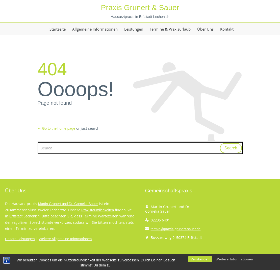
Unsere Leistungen (20, 239)
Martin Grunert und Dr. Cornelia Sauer (68, 204)
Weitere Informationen (234, 264)
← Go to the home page (56, 128)
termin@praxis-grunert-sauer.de (173, 229)
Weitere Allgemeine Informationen (65, 239)
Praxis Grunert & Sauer (140, 7)
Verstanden (200, 264)
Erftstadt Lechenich (24, 216)
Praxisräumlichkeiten (97, 210)
